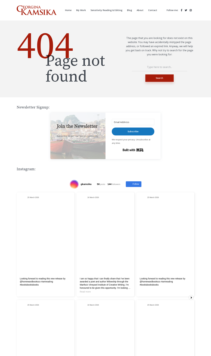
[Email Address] (133, 122)
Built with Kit (133, 150)
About (140, 10)
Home (68, 10)
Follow (133, 184)
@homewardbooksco (30, 281)
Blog (129, 10)
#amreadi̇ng (47, 281)
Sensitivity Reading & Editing (106, 10)
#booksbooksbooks (29, 284)
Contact (152, 10)
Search (159, 77)
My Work (81, 10)
